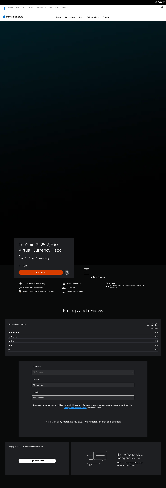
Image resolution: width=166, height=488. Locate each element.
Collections (70, 15)
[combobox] (83, 369)
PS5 (17, 7)
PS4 (23, 7)
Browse (106, 15)
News (50, 7)
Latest (58, 15)
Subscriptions (93, 15)
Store (57, 7)
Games (10, 7)
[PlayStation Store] (13, 14)
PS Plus (30, 7)
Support (64, 7)
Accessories (40, 7)
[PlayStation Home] (4, 7)
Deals (81, 15)
